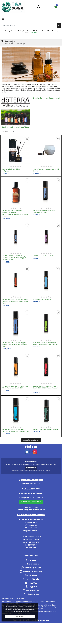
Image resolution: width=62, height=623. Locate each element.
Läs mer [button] (26, 611)
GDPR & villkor (45, 471)
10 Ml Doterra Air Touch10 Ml (42, 299)
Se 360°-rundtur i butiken (31, 502)
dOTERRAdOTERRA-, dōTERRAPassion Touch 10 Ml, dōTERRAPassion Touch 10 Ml (45, 388)
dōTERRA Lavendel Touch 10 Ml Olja (44, 256)
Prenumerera (31, 468)
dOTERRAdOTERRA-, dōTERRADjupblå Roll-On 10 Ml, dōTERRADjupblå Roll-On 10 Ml (14, 344)
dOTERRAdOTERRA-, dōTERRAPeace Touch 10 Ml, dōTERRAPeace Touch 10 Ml (15, 430)
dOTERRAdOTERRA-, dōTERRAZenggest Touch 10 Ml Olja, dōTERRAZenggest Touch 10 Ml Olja (15, 258)
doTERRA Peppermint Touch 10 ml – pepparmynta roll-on (44, 211)
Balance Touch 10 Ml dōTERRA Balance (45, 429)
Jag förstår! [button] (20, 616)
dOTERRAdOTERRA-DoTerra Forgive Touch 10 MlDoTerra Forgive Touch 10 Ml (46, 343)
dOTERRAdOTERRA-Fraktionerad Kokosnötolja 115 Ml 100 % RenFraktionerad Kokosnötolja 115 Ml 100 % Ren (15, 213)
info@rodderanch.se (31, 531)
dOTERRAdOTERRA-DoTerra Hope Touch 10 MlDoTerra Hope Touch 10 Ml (15, 387)
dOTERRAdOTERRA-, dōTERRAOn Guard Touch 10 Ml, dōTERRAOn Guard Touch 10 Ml (15, 301)
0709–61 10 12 (34, 33)
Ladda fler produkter (31, 440)
